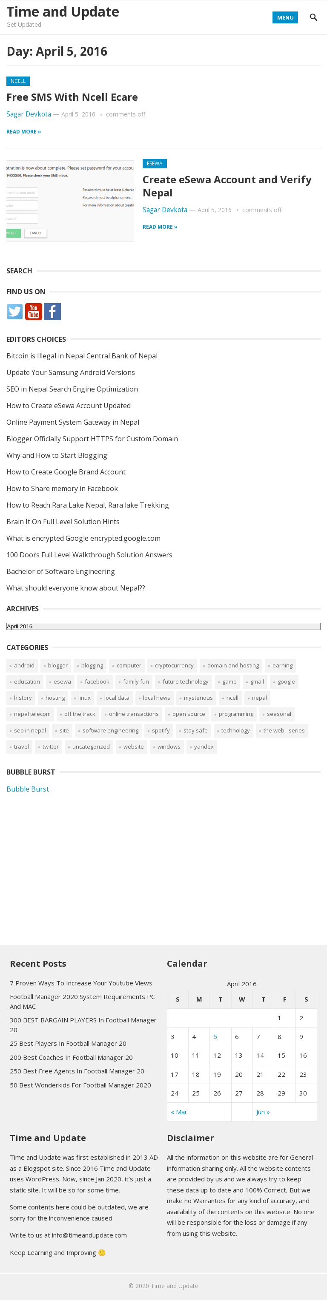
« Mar (179, 1111)
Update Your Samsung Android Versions (70, 372)
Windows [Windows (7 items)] (169, 746)
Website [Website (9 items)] (133, 746)
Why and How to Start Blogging (56, 455)
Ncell (18, 81)
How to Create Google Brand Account (66, 472)
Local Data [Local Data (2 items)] (116, 697)
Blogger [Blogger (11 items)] (58, 665)
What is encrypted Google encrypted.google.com (83, 538)
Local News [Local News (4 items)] (156, 697)
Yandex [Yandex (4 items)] (204, 746)
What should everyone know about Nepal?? (75, 588)
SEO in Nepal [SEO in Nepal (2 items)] (30, 730)
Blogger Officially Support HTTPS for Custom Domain (92, 438)
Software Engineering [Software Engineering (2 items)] (110, 730)
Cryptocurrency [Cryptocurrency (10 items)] (174, 665)
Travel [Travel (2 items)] (21, 746)
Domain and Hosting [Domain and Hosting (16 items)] (233, 665)
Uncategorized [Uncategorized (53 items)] (91, 746)
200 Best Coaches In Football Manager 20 (71, 1057)
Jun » (263, 1111)
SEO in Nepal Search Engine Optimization (72, 389)
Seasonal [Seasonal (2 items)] (279, 714)
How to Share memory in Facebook (62, 488)
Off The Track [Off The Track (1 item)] (79, 714)
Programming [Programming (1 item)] (236, 714)
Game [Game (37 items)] (229, 681)
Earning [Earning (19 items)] (282, 665)
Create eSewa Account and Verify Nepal (227, 185)
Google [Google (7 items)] (286, 681)
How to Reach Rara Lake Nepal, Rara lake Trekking (87, 505)
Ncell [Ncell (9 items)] (232, 697)
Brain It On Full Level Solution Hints (63, 521)
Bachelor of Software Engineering (60, 571)
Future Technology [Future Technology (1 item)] (186, 681)
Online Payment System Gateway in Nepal (72, 422)
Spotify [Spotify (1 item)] (161, 730)
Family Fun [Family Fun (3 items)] (136, 681)
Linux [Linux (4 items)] (84, 697)
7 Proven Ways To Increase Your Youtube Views (81, 983)
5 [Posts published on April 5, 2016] (215, 1036)
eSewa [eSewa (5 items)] (62, 681)
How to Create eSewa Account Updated (68, 405)
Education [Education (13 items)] (27, 681)
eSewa (155, 163)
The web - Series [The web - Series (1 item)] (284, 730)
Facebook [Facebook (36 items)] (97, 681)
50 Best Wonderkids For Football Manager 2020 (80, 1085)
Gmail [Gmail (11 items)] (257, 681)
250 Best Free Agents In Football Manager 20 (77, 1071)
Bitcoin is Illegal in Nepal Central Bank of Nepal (82, 355)
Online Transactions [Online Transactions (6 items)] (134, 714)
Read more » (23, 131)
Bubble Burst (27, 789)
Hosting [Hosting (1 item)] (55, 697)
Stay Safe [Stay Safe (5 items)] (196, 730)
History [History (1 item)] (23, 697)
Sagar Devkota (28, 114)
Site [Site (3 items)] (64, 730)
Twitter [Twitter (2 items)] (51, 746)
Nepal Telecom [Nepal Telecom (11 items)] (32, 714)
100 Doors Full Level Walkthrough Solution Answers (89, 554)
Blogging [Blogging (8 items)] (92, 665)
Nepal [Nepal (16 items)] (259, 697)
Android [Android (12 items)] (24, 665)
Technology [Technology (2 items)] (235, 730)
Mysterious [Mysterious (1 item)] (198, 697)
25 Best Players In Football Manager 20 (68, 1043)
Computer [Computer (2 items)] (129, 665)
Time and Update (62, 11)
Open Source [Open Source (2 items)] (188, 714)
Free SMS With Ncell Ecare (72, 97)
